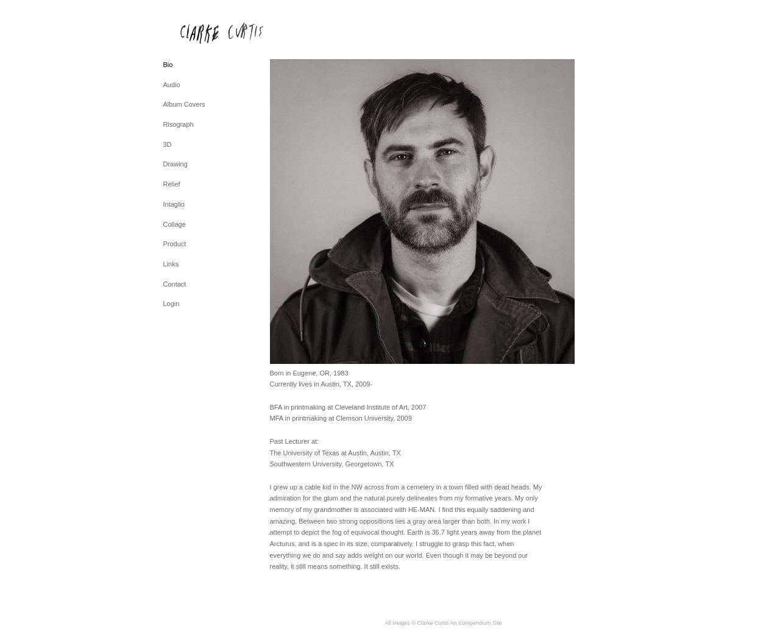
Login (171, 303)
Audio (171, 84)
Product (174, 243)
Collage (174, 224)
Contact (174, 284)
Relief (171, 184)
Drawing (175, 164)
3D (167, 144)
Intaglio (174, 204)
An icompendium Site (476, 623)
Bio (168, 64)
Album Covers (184, 104)
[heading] (193, 32)
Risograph (178, 124)
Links (171, 264)
